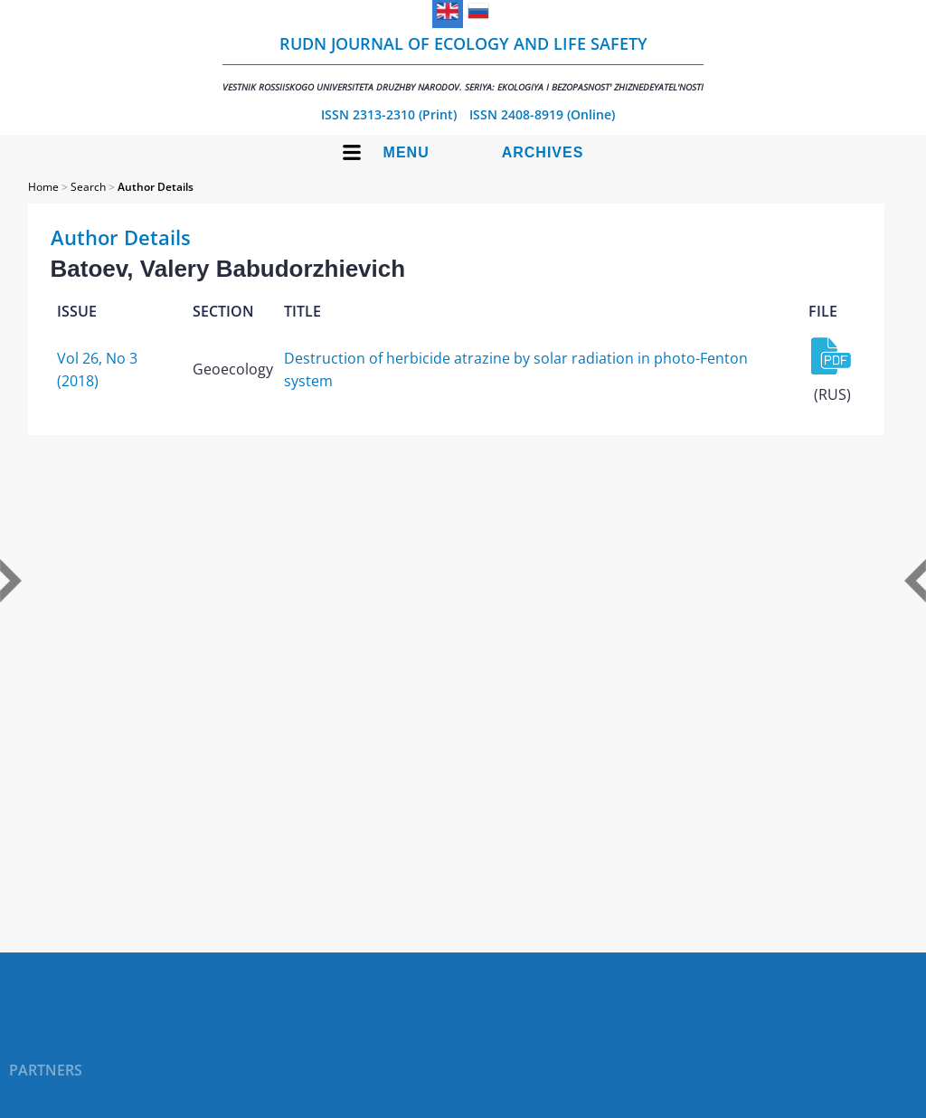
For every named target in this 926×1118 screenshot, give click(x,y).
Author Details (156, 186)
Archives (543, 152)
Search (88, 186)
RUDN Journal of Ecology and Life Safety (463, 63)
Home (43, 186)
